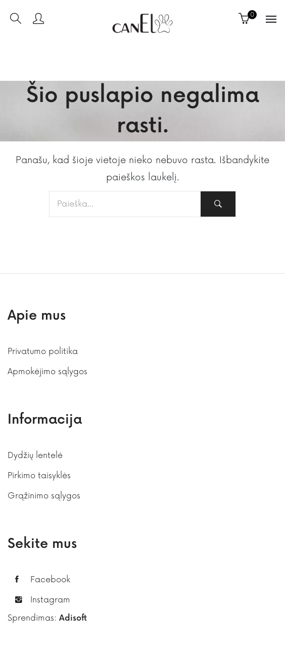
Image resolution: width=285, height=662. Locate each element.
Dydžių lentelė (35, 455)
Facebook (50, 580)
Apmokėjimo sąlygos (47, 372)
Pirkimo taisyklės (39, 476)
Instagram (50, 600)
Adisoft (73, 618)
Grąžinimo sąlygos (44, 496)
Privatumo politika (43, 351)
